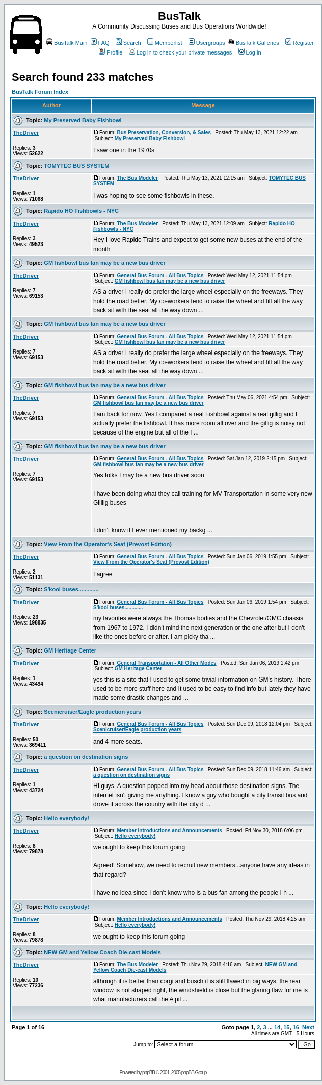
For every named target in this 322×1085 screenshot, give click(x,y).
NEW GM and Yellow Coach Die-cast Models (102, 952)
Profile (110, 52)
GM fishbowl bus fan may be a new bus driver (104, 263)
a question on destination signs (86, 757)
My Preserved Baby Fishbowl (82, 120)
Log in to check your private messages (180, 52)
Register (299, 43)
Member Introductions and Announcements (169, 830)
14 (277, 1027)
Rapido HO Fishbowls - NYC (81, 211)
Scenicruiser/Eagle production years (92, 712)
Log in (249, 52)
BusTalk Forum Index (40, 92)
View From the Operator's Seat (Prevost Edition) (108, 544)
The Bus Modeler (137, 178)
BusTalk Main (66, 43)
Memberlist (164, 43)
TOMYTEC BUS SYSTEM (76, 165)
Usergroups (207, 43)
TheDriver (26, 133)
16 (296, 1027)
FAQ (100, 43)
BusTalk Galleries (253, 43)
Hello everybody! (66, 818)
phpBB (148, 1072)
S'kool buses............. (71, 589)
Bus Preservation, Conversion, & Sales (164, 132)
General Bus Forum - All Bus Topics (160, 275)
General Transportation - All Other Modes (166, 663)
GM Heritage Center (70, 650)
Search (128, 43)
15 (286, 1027)
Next (308, 1027)
